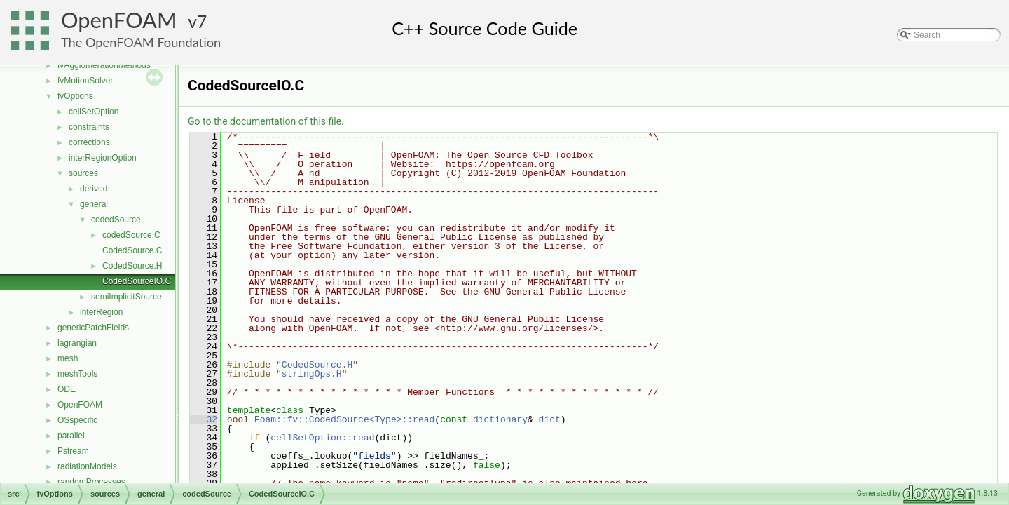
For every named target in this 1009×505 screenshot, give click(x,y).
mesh (67, 358)
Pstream (73, 451)
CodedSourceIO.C (136, 281)
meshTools (77, 374)
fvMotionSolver (85, 81)
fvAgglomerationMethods (104, 65)
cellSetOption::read (322, 437)
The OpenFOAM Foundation (141, 42)
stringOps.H (312, 374)
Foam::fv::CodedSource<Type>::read (344, 419)
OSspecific (77, 420)
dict (550, 419)
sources (83, 173)
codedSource (116, 219)
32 (203, 419)
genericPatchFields (93, 327)
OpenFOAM (119, 20)
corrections (89, 142)
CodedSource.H (132, 266)
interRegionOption (103, 158)
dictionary (500, 419)
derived (93, 189)
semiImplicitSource (126, 297)
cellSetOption (93, 111)
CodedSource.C (132, 250)
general (94, 204)
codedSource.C (131, 235)
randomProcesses (91, 482)
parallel (71, 435)
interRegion (101, 312)
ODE (66, 389)
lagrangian (77, 343)
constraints (89, 127)
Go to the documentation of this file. (266, 121)
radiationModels (87, 466)
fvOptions (75, 96)
